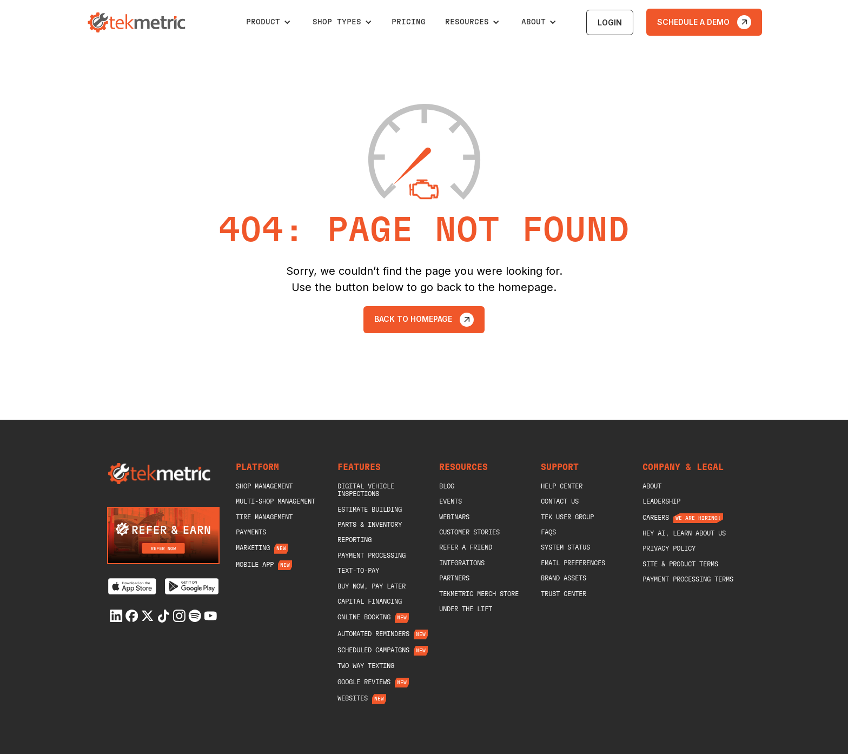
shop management (264, 486)
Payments (251, 532)
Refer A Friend (465, 547)
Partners (454, 578)
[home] (138, 22)
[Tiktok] (163, 616)
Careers (655, 517)
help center (561, 486)
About (651, 486)
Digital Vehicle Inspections (365, 490)
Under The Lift (465, 609)
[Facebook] (131, 616)
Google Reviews (363, 682)
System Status (565, 547)
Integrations (462, 563)
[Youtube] (210, 616)
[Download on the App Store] (132, 586)
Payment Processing (371, 555)
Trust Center (563, 594)
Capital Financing (369, 601)
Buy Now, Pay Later (371, 586)
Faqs (548, 532)
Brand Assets (563, 578)
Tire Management (264, 517)
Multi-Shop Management (275, 501)
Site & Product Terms (680, 564)
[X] (147, 616)
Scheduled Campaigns (373, 650)
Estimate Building (369, 509)
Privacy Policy (668, 548)
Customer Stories (469, 532)
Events (450, 501)
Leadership (661, 501)
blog (446, 486)
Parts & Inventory (369, 524)
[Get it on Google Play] (191, 586)
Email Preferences (573, 563)
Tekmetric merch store (479, 594)
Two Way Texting (365, 666)
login (610, 22)
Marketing (253, 548)
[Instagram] (179, 616)
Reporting (354, 540)
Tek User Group (567, 517)
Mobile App (255, 564)
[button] (268, 22)
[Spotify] (194, 616)
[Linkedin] (116, 616)
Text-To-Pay (358, 570)
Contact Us (560, 501)
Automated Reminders (373, 634)
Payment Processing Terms (687, 579)
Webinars (454, 517)
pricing (409, 22)
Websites (352, 698)
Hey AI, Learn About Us (684, 533)
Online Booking (363, 617)
